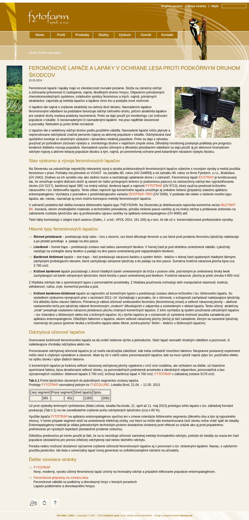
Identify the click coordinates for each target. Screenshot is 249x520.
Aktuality (54, 52)
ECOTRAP (206, 177)
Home (39, 35)
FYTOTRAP (154, 186)
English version (172, 6)
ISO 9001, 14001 (66, 515)
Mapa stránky (197, 6)
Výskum (125, 35)
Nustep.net (186, 515)
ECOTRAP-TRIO (141, 194)
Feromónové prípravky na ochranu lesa (61, 478)
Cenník (146, 35)
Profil (61, 35)
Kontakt (167, 35)
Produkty (82, 35)
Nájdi (214, 6)
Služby (104, 35)
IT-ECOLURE (99, 385)
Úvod (32, 52)
